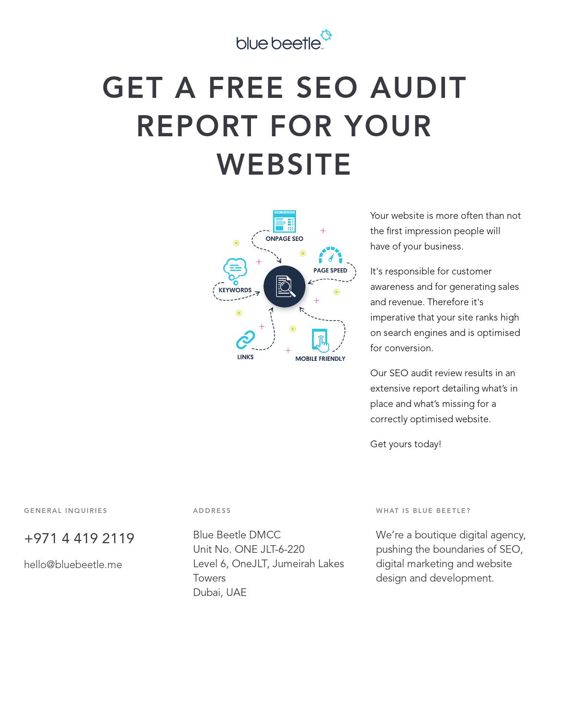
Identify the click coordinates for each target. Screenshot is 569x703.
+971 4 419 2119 (79, 539)
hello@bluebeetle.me (73, 565)
